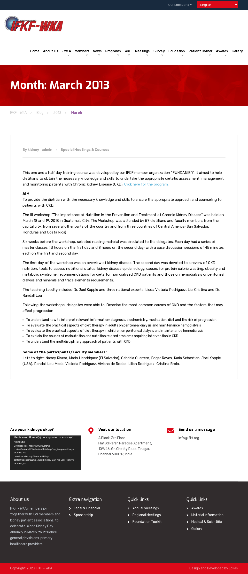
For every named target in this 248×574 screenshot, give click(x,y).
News (97, 51)
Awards (222, 51)
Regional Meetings (146, 515)
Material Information (207, 515)
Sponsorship (83, 515)
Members (82, 51)
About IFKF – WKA (57, 51)
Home (35, 51)
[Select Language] (217, 4)
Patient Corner (201, 51)
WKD (128, 51)
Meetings (142, 51)
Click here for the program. (146, 184)
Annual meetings (145, 508)
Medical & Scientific (206, 522)
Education (177, 51)
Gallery (237, 51)
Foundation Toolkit (147, 522)
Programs (113, 51)
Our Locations (178, 5)
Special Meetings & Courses (85, 150)
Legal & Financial (87, 508)
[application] (45, 452)
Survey (159, 51)
